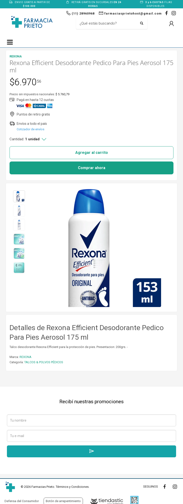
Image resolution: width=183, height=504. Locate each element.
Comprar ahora (91, 168)
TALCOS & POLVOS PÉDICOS (43, 362)
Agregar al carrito (91, 152)
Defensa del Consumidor (22, 501)
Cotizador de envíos (30, 129)
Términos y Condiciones (72, 487)
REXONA (25, 357)
